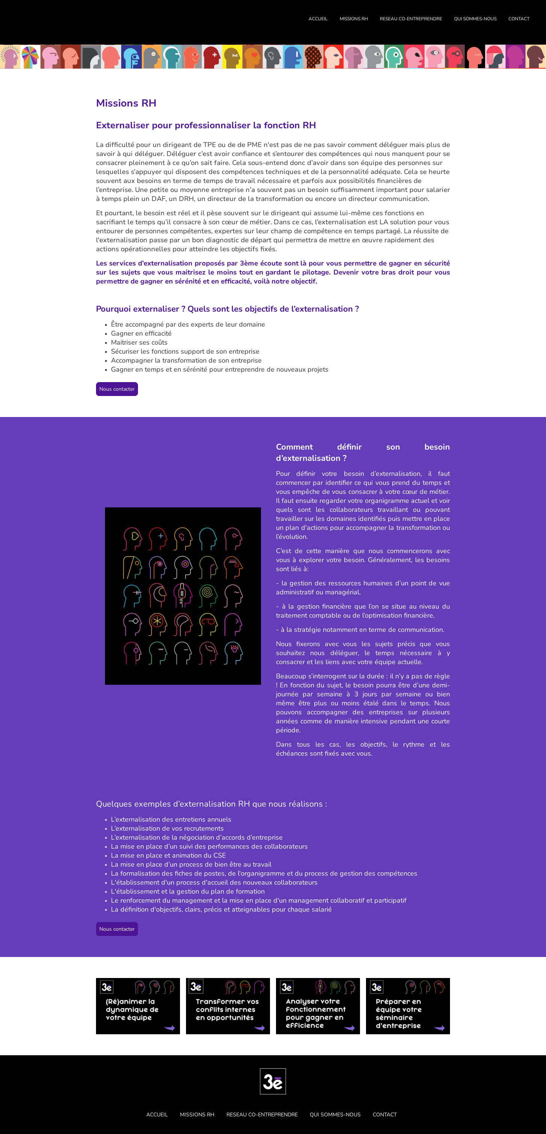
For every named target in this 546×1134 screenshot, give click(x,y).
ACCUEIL (318, 19)
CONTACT (519, 19)
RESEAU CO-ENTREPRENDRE (411, 19)
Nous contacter (117, 389)
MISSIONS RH (354, 19)
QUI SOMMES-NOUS (475, 19)
